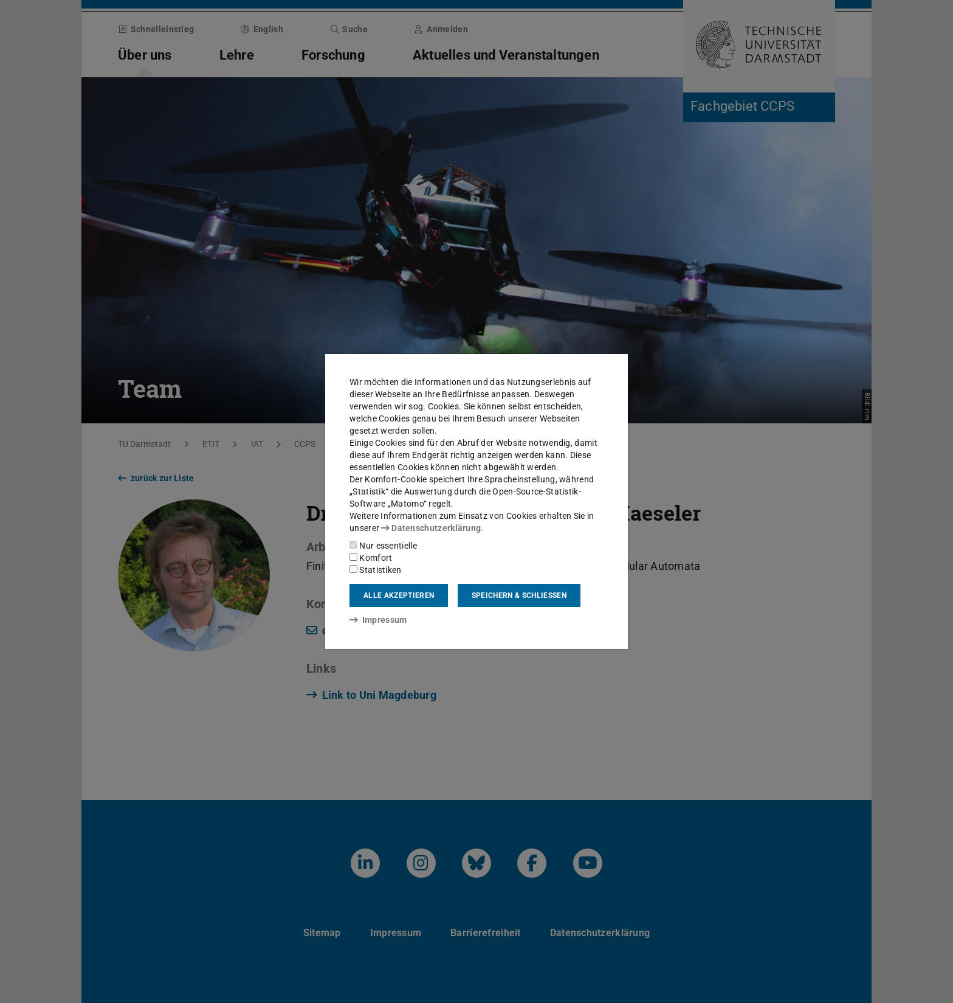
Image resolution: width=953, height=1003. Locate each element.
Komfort (370, 558)
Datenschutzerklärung (431, 528)
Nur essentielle (383, 545)
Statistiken (375, 570)
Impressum (378, 620)
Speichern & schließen (519, 595)
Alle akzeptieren (398, 595)
